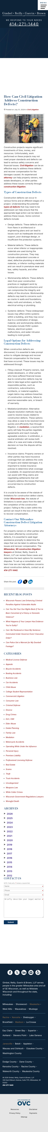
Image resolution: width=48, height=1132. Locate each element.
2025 (8, 818)
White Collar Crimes (14, 792)
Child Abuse (11, 687)
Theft (8, 774)
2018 (8, 849)
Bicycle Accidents (13, 669)
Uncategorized (12, 783)
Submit (11, 922)
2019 (8, 845)
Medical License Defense (16, 660)
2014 (8, 867)
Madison (19, 1022)
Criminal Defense (13, 705)
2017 (8, 853)
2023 (8, 827)
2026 (8, 814)
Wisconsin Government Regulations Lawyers (25, 797)
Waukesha (34, 1004)
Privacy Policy (14, 1113)
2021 (8, 836)
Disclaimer (33, 1109)
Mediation (10, 737)
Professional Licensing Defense (19, 760)
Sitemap (24, 1117)
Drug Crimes (11, 714)
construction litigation (15, 186)
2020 (8, 840)
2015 (8, 862)
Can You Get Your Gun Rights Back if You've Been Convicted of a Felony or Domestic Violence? (24, 613)
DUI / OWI (10, 719)
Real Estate (10, 765)
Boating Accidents (13, 673)
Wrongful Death (12, 801)
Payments (33, 1113)
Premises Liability (13, 755)
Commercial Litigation (15, 696)
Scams (9, 769)
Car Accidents (12, 682)
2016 (8, 858)
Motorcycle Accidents (15, 742)
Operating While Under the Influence (21, 746)
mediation (24, 427)
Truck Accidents (12, 778)
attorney (8, 177)
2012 (8, 875)
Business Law (11, 678)
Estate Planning (12, 728)
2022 (8, 831)
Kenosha (16, 1017)
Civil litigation (26, 165)
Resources (15, 1109)
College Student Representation (19, 692)
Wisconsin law (17, 498)
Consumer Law (12, 701)
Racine (6, 1017)
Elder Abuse (11, 723)
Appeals (9, 664)
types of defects (12, 207)
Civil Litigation (33, 110)
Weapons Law (12, 787)
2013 (8, 871)
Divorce (9, 710)
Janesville (7, 1043)
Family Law (10, 733)
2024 (8, 822)
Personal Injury (12, 751)
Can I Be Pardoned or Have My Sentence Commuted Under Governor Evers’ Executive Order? (25, 634)
